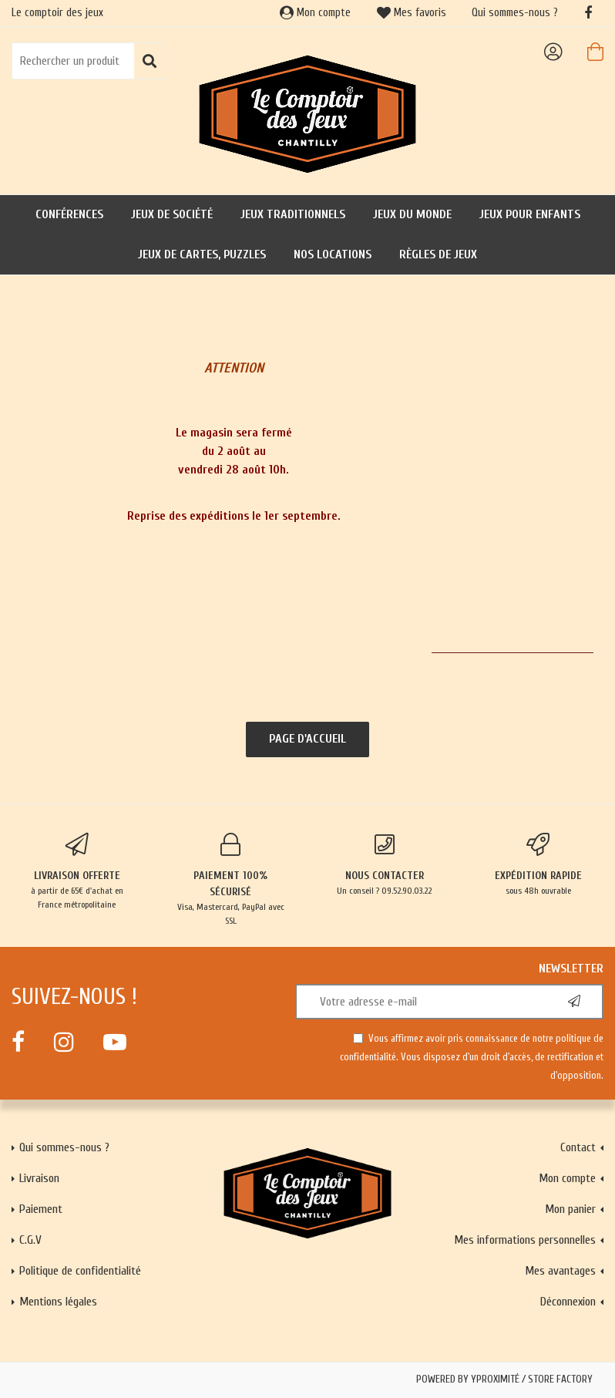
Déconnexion (568, 1302)
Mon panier (570, 1209)
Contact (578, 1147)
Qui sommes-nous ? (515, 12)
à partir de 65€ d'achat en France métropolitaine (77, 871)
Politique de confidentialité (80, 1271)
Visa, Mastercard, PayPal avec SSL (231, 879)
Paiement (40, 1209)
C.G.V (30, 1240)
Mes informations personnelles (525, 1240)
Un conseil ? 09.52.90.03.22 (384, 864)
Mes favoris (411, 12)
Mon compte (315, 12)
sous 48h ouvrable (539, 864)
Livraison (39, 1178)
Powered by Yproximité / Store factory (504, 1379)
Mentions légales (58, 1302)
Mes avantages (560, 1271)
